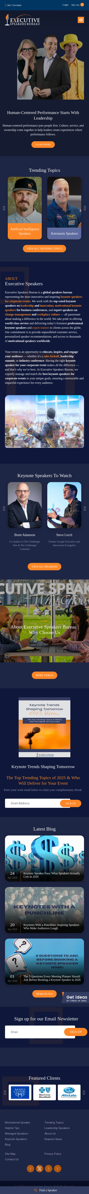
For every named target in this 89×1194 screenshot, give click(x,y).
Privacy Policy (52, 1150)
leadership (27, 301)
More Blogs (44, 990)
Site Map (10, 1150)
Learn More (43, 140)
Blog (7, 1141)
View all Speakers (44, 563)
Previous (4, 204)
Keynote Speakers (16, 1135)
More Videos (44, 671)
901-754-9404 (14, 5)
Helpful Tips (12, 1124)
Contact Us (12, 1155)
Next (85, 204)
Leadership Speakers (57, 1124)
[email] (40, 1028)
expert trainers (40, 324)
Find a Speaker (48, 1190)
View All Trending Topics (44, 245)
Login (63, 4)
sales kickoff (51, 352)
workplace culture (48, 310)
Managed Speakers (16, 1130)
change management (18, 310)
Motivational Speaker (17, 1119)
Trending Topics (54, 1119)
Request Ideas (53, 1135)
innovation (46, 301)
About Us (50, 1130)
